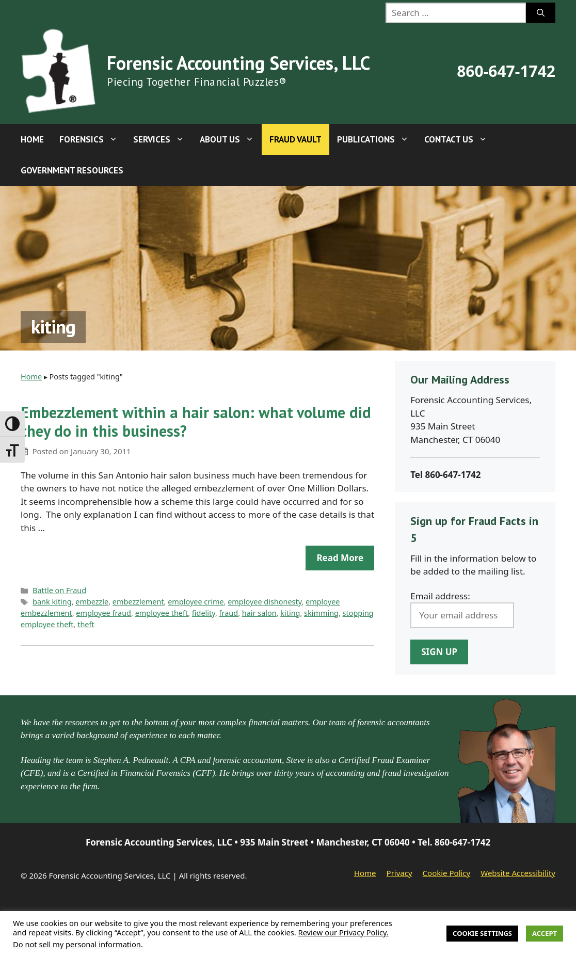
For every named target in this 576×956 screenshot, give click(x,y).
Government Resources (72, 170)
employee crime (195, 602)
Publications (377, 139)
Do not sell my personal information (77, 944)
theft (85, 624)
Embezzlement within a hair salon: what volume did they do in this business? (196, 421)
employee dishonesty (264, 602)
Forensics (92, 139)
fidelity (203, 613)
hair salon (259, 613)
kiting (290, 613)
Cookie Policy (447, 873)
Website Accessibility (518, 873)
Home (32, 139)
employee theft (161, 613)
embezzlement (138, 602)
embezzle (91, 602)
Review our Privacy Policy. (343, 932)
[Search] (540, 13)
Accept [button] (544, 933)
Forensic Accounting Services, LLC (238, 63)
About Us (231, 139)
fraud (228, 613)
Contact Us (459, 139)
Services (162, 139)
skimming (321, 613)
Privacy (399, 873)
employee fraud (103, 613)
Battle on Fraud (59, 590)
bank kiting (52, 602)
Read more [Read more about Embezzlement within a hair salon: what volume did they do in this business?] (339, 558)
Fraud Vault (295, 139)
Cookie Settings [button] (482, 933)
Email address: (440, 596)
